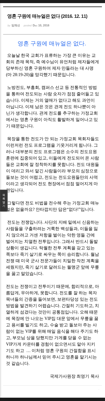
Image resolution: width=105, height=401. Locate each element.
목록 (3, 200)
